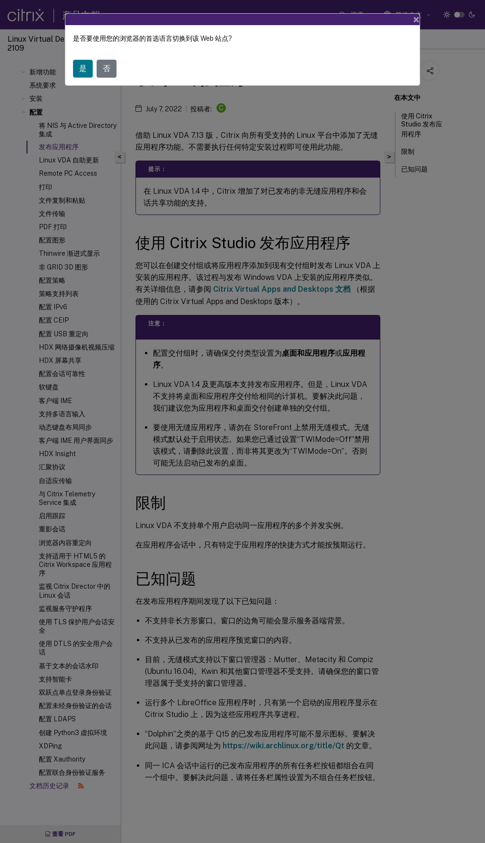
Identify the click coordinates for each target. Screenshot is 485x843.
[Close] (416, 19)
